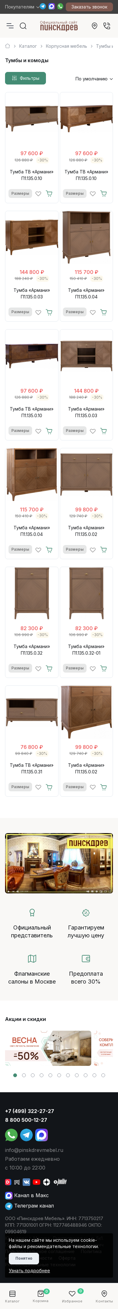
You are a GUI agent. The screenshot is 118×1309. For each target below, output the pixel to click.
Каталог (28, 46)
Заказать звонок (89, 6)
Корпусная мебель (66, 46)
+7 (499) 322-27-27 (29, 1111)
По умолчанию (92, 78)
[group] (48, 1048)
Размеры (20, 193)
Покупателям (19, 6)
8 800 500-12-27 (26, 1120)
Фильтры (25, 78)
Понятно (23, 1258)
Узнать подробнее (29, 1270)
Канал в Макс (27, 1195)
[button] (15, 1075)
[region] (59, 43)
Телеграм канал (29, 1206)
